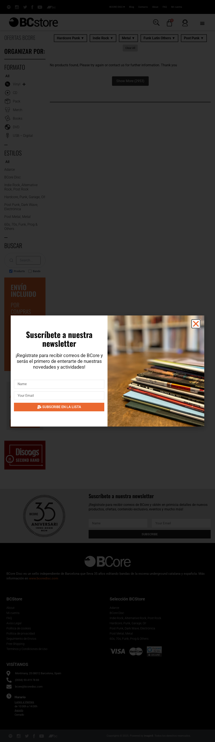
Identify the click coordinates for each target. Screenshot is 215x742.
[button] (196, 324)
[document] (107, 371)
